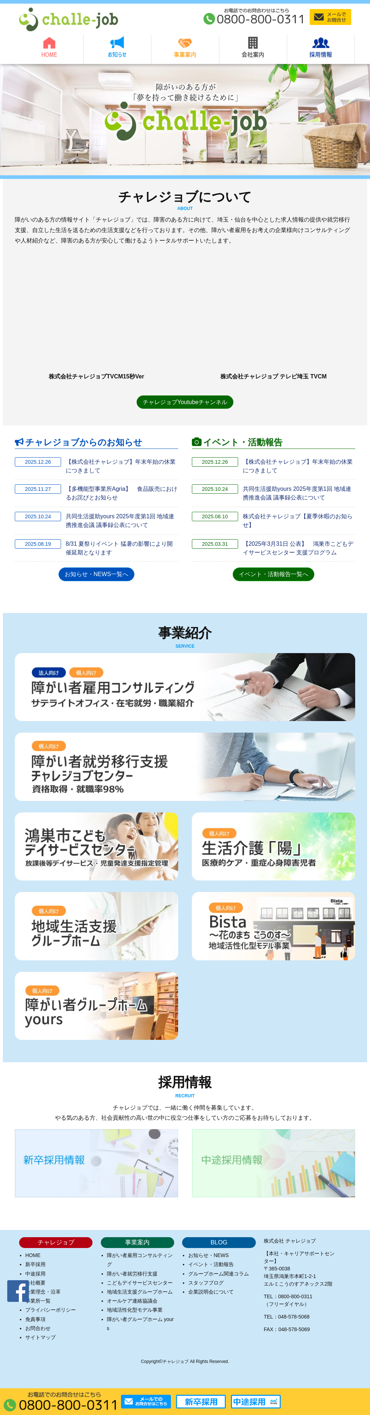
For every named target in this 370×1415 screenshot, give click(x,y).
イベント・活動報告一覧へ (273, 574)
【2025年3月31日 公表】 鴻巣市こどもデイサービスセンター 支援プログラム (298, 547)
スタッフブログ (206, 1282)
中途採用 (35, 1273)
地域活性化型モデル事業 (135, 1310)
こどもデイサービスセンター (140, 1282)
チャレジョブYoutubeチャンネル (185, 402)
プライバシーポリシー (50, 1310)
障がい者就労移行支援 (132, 1273)
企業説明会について (211, 1291)
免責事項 (35, 1319)
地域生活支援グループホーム (140, 1291)
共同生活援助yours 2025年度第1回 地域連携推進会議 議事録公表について (120, 520)
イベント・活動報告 (211, 1264)
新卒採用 (35, 1264)
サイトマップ (40, 1337)
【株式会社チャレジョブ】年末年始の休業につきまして (121, 465)
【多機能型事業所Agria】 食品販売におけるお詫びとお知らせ (121, 493)
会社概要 (35, 1282)
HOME (32, 1255)
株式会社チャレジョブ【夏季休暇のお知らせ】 (298, 520)
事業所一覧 (38, 1300)
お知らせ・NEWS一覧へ (96, 574)
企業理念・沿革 (43, 1291)
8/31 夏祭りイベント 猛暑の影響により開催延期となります (119, 547)
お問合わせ (38, 1328)
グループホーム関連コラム (218, 1273)
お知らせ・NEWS (208, 1255)
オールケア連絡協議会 (132, 1300)
